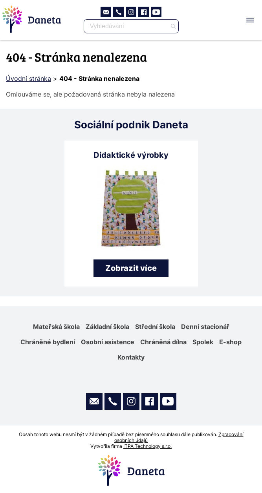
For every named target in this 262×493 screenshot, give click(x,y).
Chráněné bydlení (47, 342)
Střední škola (155, 326)
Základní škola (107, 326)
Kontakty (131, 357)
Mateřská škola (56, 326)
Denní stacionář (205, 326)
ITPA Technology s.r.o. (147, 446)
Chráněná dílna (163, 342)
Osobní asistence (107, 342)
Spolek (202, 342)
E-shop (230, 342)
